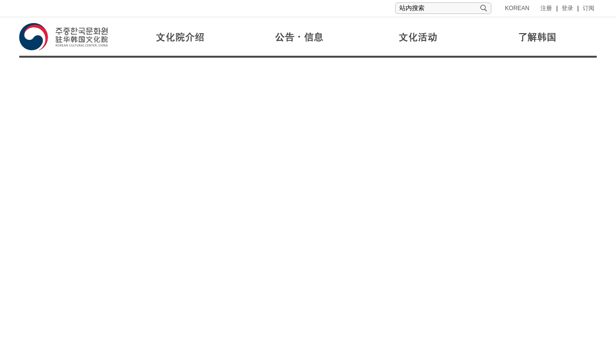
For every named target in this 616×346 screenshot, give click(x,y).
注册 (546, 8)
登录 (567, 8)
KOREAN (517, 8)
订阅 (588, 8)
